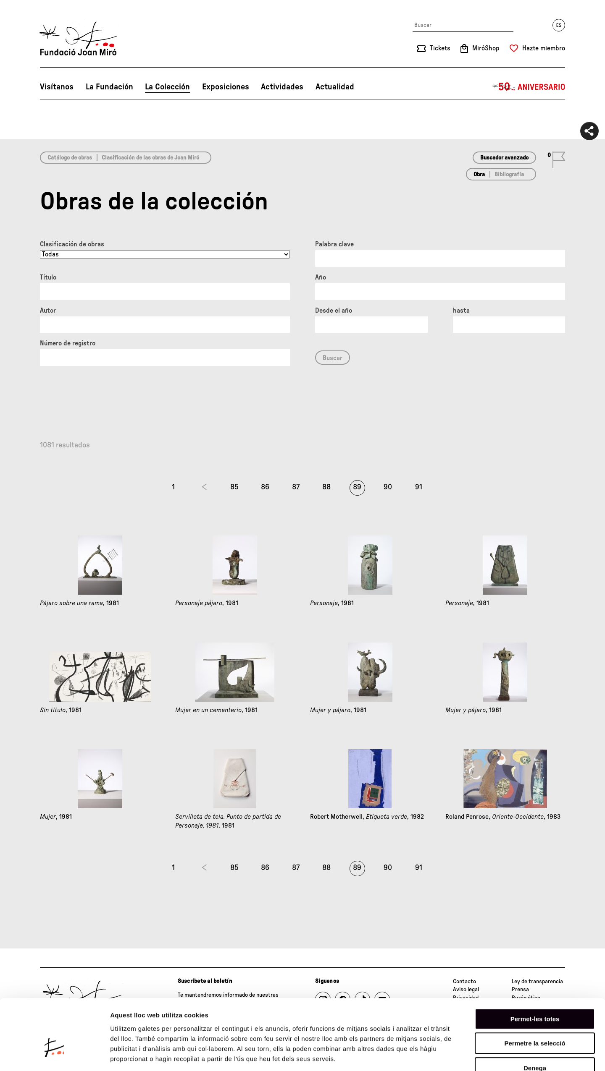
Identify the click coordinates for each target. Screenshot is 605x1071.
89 (357, 487)
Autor (48, 310)
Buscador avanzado (504, 158)
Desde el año (333, 310)
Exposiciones (225, 87)
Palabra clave (334, 244)
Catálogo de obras (69, 158)
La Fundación (109, 87)
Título (48, 277)
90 (388, 487)
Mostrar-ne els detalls (483, 1054)
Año (320, 277)
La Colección (167, 87)
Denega (534, 1017)
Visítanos (57, 87)
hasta (461, 310)
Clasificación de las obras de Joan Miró (150, 158)
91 (418, 487)
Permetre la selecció (534, 993)
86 (265, 487)
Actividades (282, 87)
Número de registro (67, 343)
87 (296, 487)
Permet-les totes (535, 968)
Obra (479, 175)
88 (326, 487)
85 (234, 487)
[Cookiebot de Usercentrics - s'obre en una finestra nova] (54, 1054)
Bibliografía (509, 175)
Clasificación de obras (72, 244)
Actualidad (335, 87)
